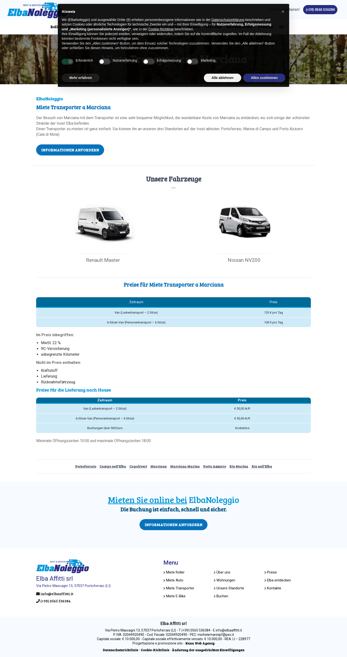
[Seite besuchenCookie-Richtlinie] (155, 650)
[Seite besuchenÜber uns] (223, 572)
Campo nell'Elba (113, 466)
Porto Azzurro (214, 466)
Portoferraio (85, 466)
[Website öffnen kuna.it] (199, 643)
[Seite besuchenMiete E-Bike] (176, 596)
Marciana (158, 466)
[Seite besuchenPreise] (272, 572)
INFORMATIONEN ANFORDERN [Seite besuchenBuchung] (173, 524)
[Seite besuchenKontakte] (274, 588)
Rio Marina (238, 466)
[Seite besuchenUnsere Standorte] (230, 588)
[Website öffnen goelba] (225, 580)
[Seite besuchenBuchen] (222, 596)
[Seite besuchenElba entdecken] (279, 580)
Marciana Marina (185, 466)
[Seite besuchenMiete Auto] (174, 580)
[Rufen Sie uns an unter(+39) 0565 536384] (320, 9)
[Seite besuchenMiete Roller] (175, 572)
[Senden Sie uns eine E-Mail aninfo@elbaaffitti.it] (91, 593)
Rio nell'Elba (262, 466)
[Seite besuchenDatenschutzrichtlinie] (120, 650)
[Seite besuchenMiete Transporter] (180, 588)
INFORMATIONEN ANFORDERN (70, 149)
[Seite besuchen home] (37, 10)
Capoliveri (138, 466)
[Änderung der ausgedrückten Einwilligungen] (208, 650)
